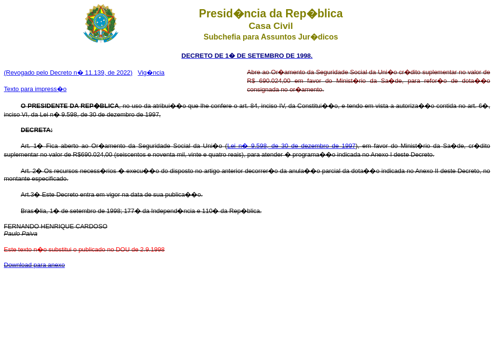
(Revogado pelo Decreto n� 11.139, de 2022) (68, 72)
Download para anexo (34, 264)
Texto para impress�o (35, 89)
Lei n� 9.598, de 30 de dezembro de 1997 (291, 145)
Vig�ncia (151, 72)
